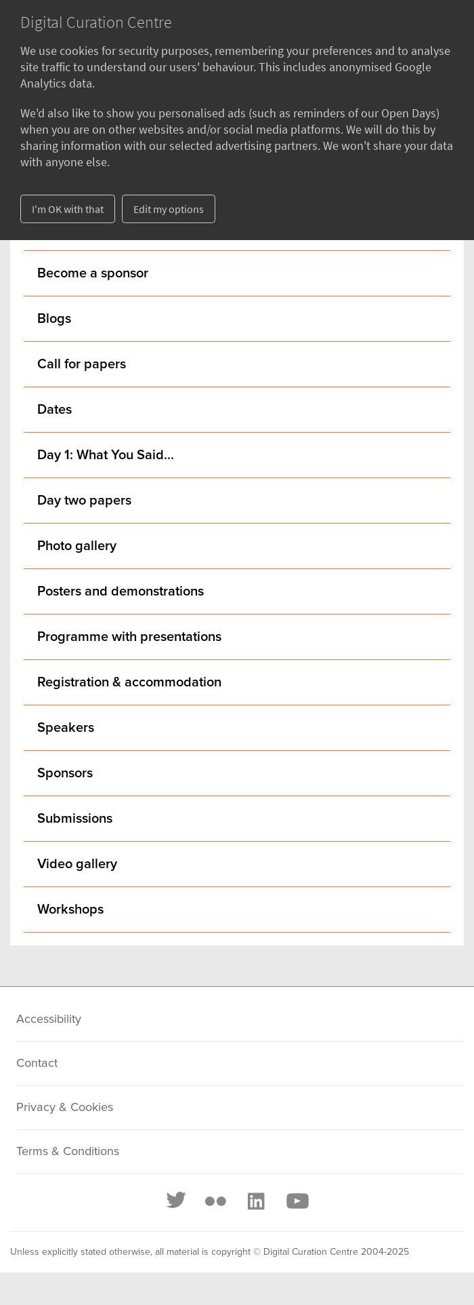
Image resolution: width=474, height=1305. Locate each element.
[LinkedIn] (255, 1201)
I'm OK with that (68, 209)
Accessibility (48, 1019)
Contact (37, 1063)
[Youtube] (296, 1201)
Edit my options (168, 209)
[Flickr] (215, 1201)
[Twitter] (177, 1201)
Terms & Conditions (67, 1152)
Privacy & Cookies (64, 1108)
